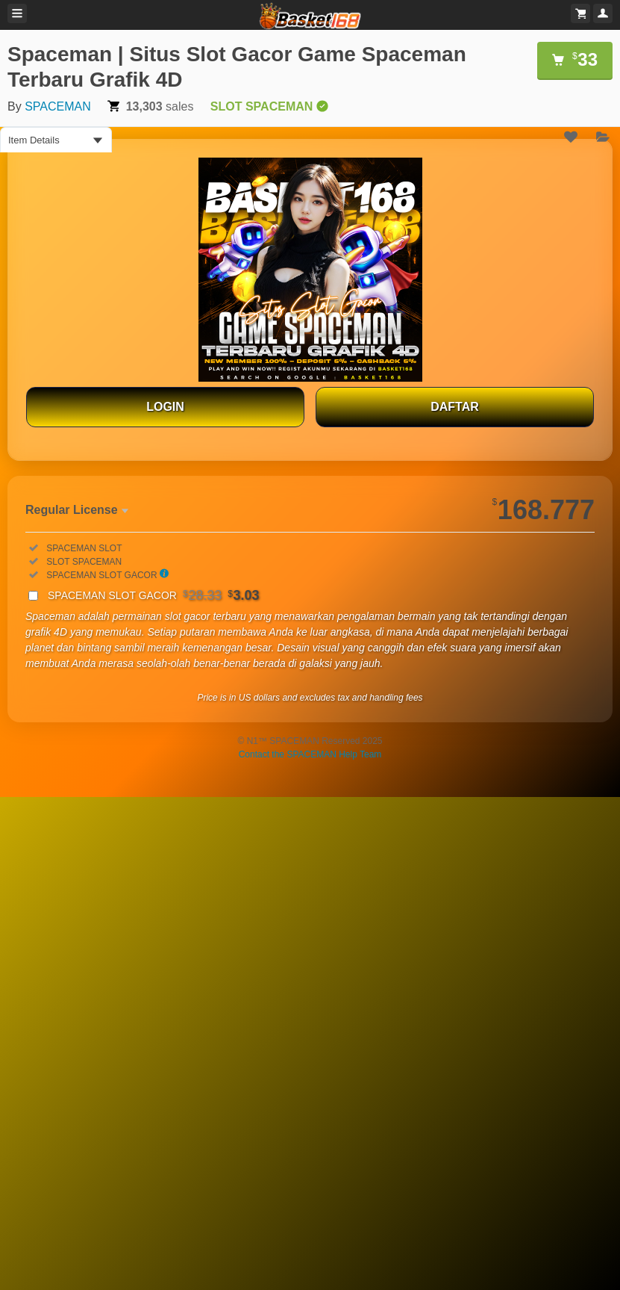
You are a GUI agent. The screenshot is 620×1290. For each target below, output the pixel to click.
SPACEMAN (58, 106)
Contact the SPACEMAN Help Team (310, 754)
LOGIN (165, 406)
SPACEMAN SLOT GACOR (154, 595)
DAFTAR (454, 406)
